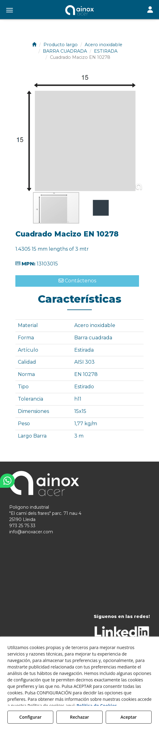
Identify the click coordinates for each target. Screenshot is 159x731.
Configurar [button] (30, 717)
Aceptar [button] (128, 717)
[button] (79, 11)
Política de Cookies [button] (96, 706)
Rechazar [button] (79, 717)
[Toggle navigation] (150, 10)
